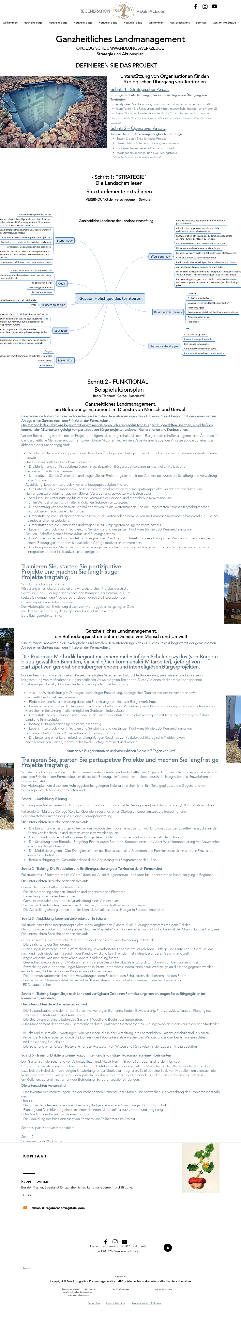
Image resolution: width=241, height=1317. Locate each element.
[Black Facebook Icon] (195, 6)
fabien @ (38, 1208)
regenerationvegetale (61, 1208)
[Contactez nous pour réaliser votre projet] (59, 1202)
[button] (180, 22)
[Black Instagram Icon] (205, 6)
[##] (30, 1195)
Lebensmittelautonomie (79, 1295)
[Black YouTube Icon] (214, 6)
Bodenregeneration (70, 1289)
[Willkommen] (168, 1248)
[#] (24, 1195)
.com (81, 1208)
